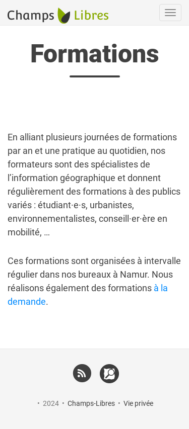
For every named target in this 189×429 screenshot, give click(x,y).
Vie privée (138, 403)
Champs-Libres (91, 403)
